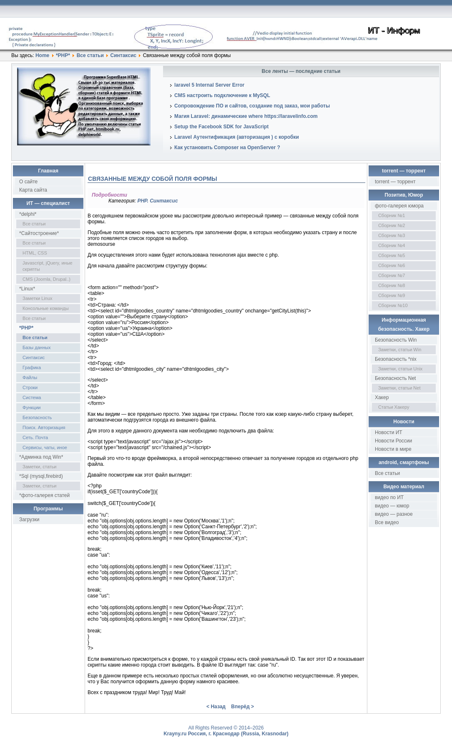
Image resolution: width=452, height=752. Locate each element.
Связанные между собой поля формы (152, 178)
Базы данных (36, 347)
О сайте (28, 182)
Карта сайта (33, 190)
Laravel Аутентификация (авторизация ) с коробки (236, 137)
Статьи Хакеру (393, 407)
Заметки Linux (37, 298)
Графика (32, 367)
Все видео (387, 522)
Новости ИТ (388, 432)
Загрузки (29, 519)
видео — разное (394, 514)
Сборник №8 (391, 285)
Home (42, 55)
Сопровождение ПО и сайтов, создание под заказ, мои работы (252, 106)
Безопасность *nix (396, 359)
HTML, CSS (35, 252)
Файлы (30, 377)
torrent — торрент (395, 182)
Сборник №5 (391, 255)
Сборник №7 (391, 275)
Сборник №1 (391, 215)
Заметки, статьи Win (399, 349)
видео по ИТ (389, 497)
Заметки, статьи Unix (400, 368)
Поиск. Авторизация (44, 427)
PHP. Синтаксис (157, 201)
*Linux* (27, 289)
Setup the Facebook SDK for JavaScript (221, 127)
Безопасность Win (396, 340)
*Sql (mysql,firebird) (41, 476)
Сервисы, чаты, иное (45, 447)
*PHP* (63, 55)
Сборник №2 (391, 225)
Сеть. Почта (35, 437)
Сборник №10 (393, 305)
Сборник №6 (391, 265)
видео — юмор (392, 506)
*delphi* (27, 214)
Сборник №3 (391, 235)
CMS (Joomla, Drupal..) (46, 279)
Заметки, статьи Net (399, 387)
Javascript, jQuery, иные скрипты (48, 266)
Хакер (382, 397)
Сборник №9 (391, 295)
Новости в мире (393, 449)
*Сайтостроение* (39, 233)
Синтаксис (123, 55)
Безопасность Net (395, 378)
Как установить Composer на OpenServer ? (227, 147)
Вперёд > (242, 707)
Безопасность (37, 417)
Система (32, 397)
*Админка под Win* (41, 457)
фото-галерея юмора (399, 206)
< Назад (216, 707)
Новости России (393, 441)
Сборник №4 (391, 245)
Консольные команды (46, 308)
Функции (31, 407)
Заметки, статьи (39, 466)
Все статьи (90, 55)
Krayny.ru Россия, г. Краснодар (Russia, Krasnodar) (226, 734)
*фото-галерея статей (44, 495)
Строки (30, 387)
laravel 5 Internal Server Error (209, 85)
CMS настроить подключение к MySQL (222, 95)
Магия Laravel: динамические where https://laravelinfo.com (246, 116)
